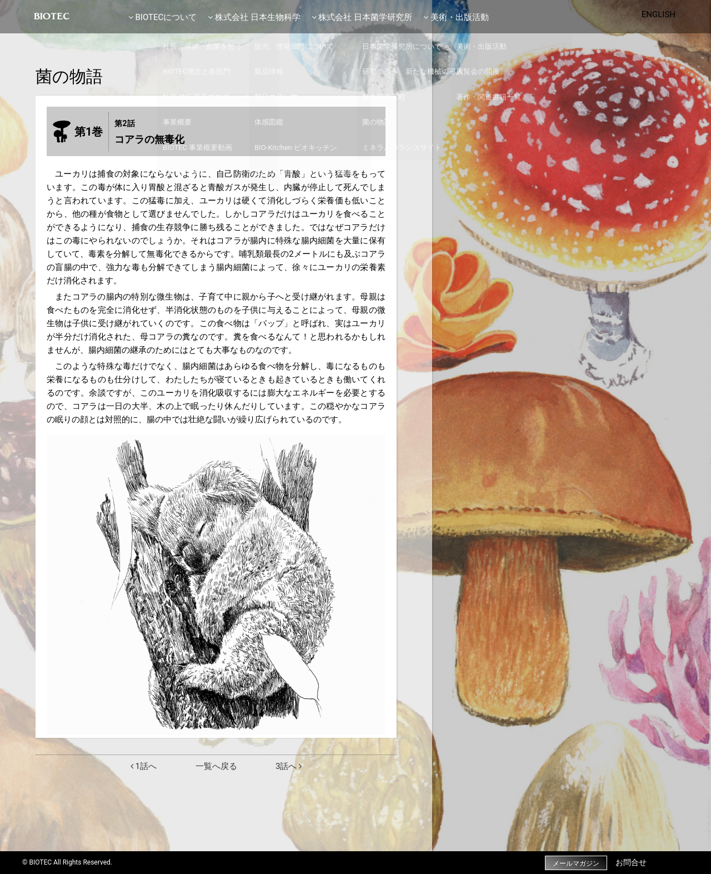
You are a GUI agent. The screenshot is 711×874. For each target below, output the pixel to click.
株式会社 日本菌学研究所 (362, 17)
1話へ (144, 766)
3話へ (289, 766)
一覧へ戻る (216, 766)
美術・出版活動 (456, 17)
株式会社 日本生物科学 (254, 17)
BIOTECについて (162, 17)
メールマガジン (572, 863)
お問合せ (631, 862)
